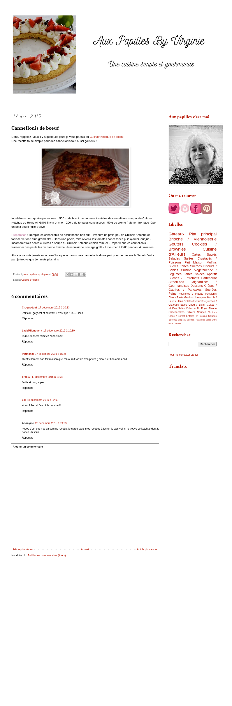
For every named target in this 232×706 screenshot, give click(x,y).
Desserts (196, 285)
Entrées (177, 323)
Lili (24, 399)
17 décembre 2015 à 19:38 (47, 376)
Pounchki (28, 353)
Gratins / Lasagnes (195, 297)
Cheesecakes (177, 312)
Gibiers (191, 312)
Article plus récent (22, 549)
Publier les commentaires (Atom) (47, 555)
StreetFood (176, 282)
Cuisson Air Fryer (196, 308)
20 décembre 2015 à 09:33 (51, 423)
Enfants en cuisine (196, 316)
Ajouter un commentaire (28, 446)
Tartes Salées (194, 274)
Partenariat (209, 278)
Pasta (180, 297)
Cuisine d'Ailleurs (30, 279)
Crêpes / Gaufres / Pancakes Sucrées (193, 287)
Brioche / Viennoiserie (193, 239)
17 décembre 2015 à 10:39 (59, 330)
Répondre (27, 318)
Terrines (212, 312)
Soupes (201, 312)
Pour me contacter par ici (183, 354)
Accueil (85, 549)
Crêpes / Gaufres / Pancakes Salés (194, 320)
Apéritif (212, 274)
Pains (172, 293)
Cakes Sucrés (204, 254)
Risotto (213, 308)
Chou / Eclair (196, 304)
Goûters (176, 244)
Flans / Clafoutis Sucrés (191, 301)
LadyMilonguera (32, 330)
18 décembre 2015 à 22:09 (42, 399)
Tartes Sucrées (191, 266)
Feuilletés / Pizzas (191, 293)
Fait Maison (194, 262)
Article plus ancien (147, 549)
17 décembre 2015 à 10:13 (54, 307)
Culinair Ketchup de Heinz (106, 136)
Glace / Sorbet (177, 316)
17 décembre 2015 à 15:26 (50, 353)
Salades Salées (181, 258)
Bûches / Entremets (184, 278)
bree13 (26, 376)
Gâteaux (177, 234)
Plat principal (203, 234)
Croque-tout (29, 307)
